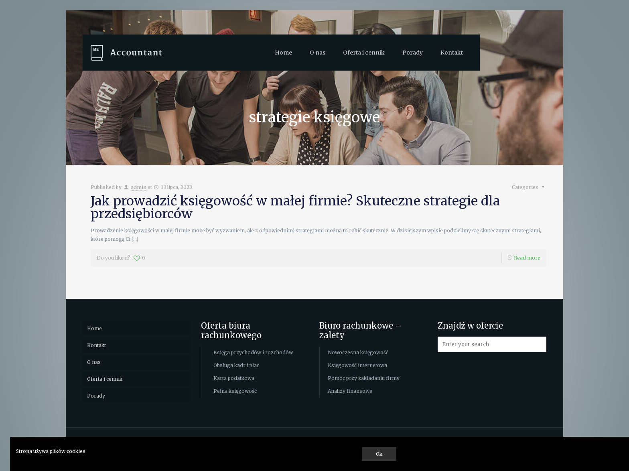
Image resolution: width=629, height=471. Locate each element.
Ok (379, 454)
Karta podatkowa (233, 378)
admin (138, 187)
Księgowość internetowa (357, 365)
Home (94, 328)
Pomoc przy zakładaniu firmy (364, 378)
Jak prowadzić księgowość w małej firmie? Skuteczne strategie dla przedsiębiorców (295, 207)
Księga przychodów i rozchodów (253, 352)
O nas (94, 362)
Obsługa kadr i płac (236, 365)
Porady (96, 396)
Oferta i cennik (104, 379)
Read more (527, 258)
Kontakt (96, 345)
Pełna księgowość (235, 391)
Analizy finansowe (350, 391)
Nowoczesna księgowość (358, 352)
